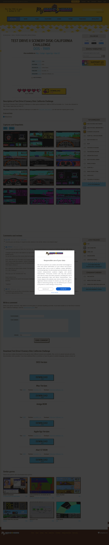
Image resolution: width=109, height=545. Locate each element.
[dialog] (54, 272)
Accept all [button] (63, 289)
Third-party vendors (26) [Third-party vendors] (53, 273)
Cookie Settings (49, 284)
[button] (54, 292)
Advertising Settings (48, 282)
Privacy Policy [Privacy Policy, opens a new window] (58, 284)
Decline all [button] (46, 289)
